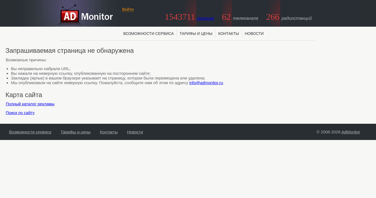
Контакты (228, 33)
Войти (128, 9)
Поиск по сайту (20, 112)
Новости (254, 33)
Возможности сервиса (148, 33)
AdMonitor (350, 132)
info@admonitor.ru (206, 82)
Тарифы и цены (195, 33)
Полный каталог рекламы (30, 103)
